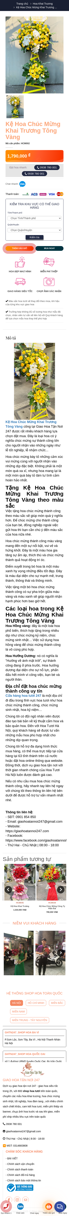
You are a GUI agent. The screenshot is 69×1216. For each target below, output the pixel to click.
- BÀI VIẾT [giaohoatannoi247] (12, 1158)
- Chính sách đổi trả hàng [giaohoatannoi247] (20, 1174)
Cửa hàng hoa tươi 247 (23, 696)
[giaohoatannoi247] (9, 1200)
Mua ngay (49, 248)
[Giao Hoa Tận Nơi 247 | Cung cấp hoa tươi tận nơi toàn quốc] (34, 218)
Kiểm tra (34, 237)
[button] (8, 889)
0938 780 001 (47, 167)
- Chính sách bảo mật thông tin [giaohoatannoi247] (23, 1180)
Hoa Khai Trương (43, 3)
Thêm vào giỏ (19, 248)
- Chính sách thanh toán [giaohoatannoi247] (19, 1169)
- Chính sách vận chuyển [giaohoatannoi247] (20, 1164)
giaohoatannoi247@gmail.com (22, 1131)
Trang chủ (22, 3)
